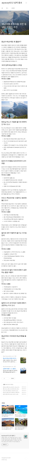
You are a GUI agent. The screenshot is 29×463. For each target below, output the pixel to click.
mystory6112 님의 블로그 (13, 3)
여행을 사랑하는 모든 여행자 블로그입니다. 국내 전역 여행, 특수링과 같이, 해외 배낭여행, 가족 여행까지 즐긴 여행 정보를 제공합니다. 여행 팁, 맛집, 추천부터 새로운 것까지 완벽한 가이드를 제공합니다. (11, 439)
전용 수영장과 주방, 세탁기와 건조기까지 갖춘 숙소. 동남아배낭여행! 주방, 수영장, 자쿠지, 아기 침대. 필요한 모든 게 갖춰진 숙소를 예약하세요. (10, 361)
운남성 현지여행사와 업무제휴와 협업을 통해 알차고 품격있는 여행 (10, 371)
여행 (4, 384)
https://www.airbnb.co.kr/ (8, 356)
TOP (26, 458)
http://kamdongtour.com (8, 366)
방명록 (13, 8)
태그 (7, 8)
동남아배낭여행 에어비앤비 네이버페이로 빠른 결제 (10, 358)
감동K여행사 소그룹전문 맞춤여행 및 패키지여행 (10, 369)
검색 (23, 3)
